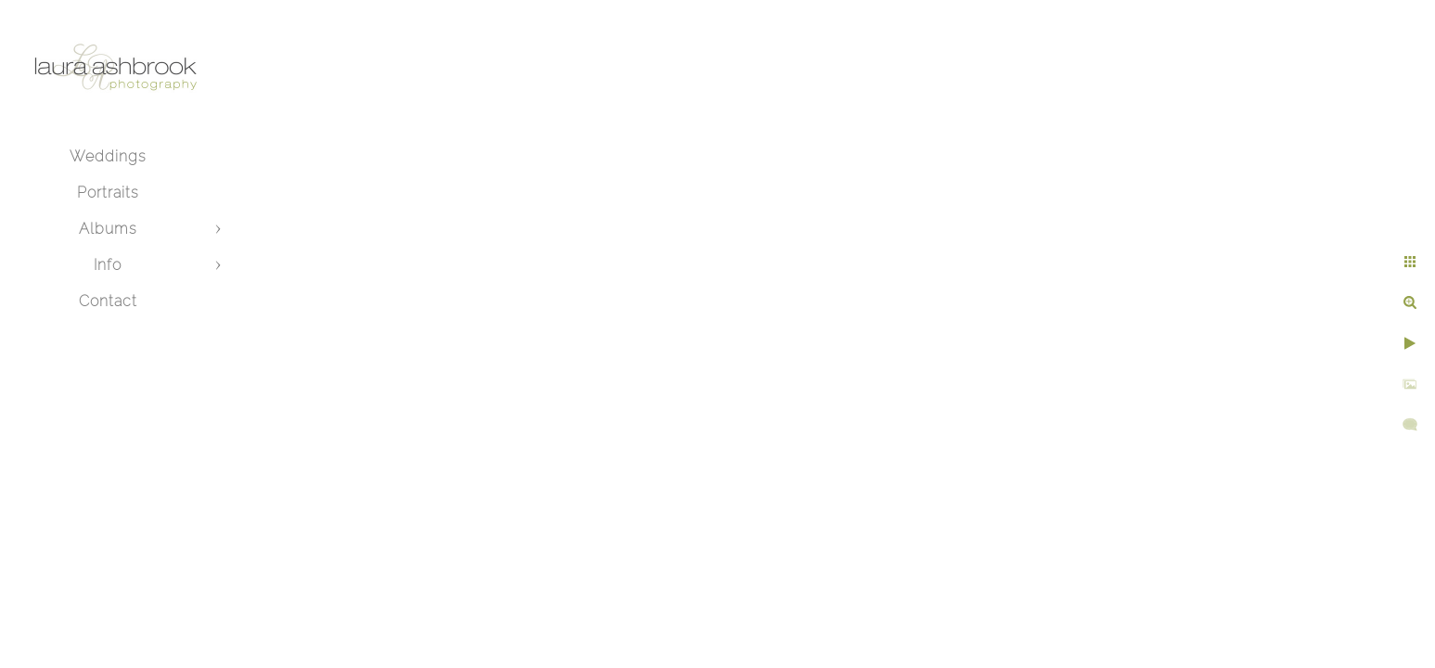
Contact (108, 301)
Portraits (108, 192)
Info (108, 265)
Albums (108, 229)
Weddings (108, 156)
